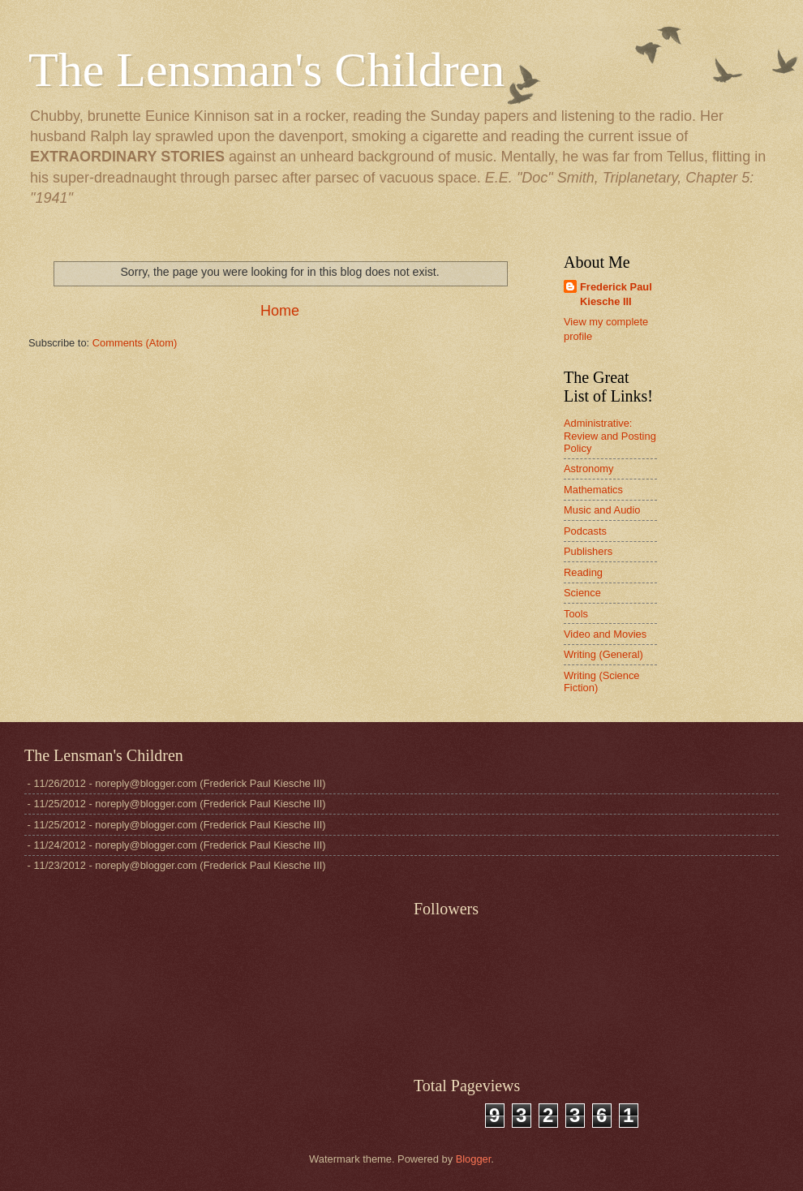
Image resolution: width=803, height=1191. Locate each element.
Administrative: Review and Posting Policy (610, 435)
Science (582, 593)
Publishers (588, 551)
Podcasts (585, 531)
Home (279, 311)
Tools (576, 614)
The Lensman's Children (266, 70)
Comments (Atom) (134, 343)
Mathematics (593, 490)
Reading (583, 572)
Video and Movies (605, 634)
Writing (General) (603, 654)
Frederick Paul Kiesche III (616, 294)
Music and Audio (602, 510)
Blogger (474, 1159)
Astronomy (589, 468)
